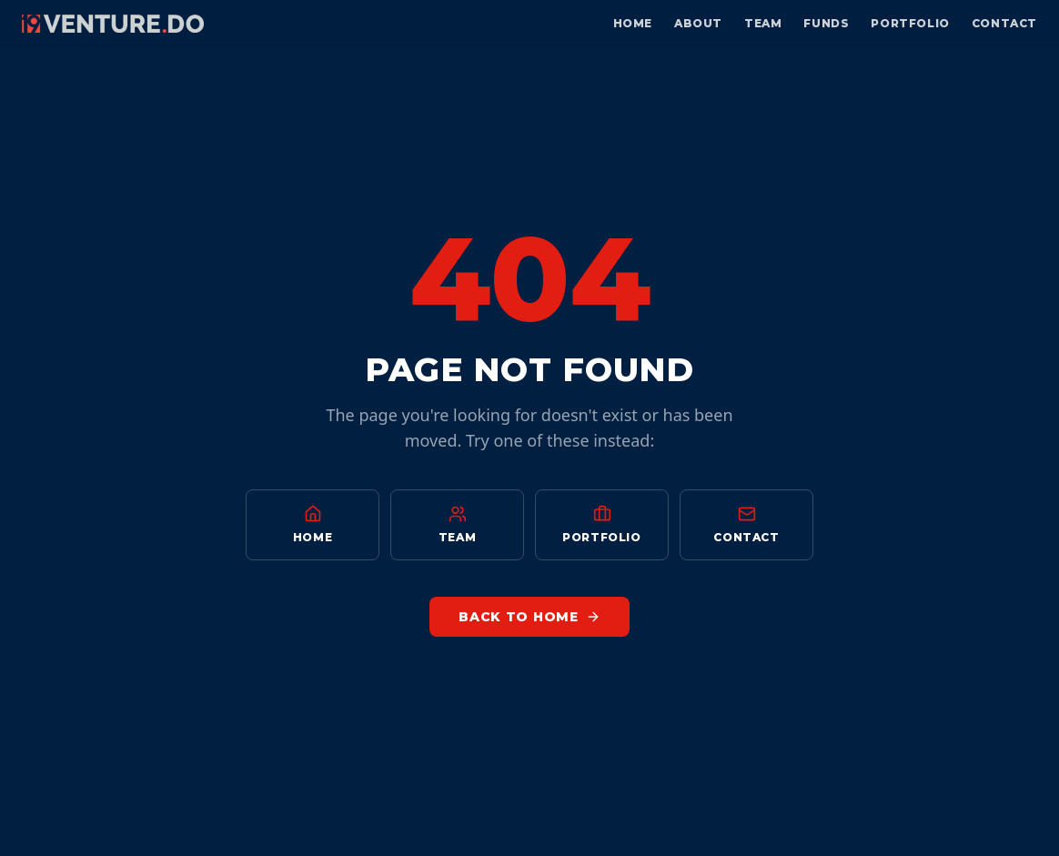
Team (763, 23)
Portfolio (910, 23)
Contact (1004, 23)
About (698, 23)
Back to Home (529, 617)
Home (632, 23)
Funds (826, 23)
